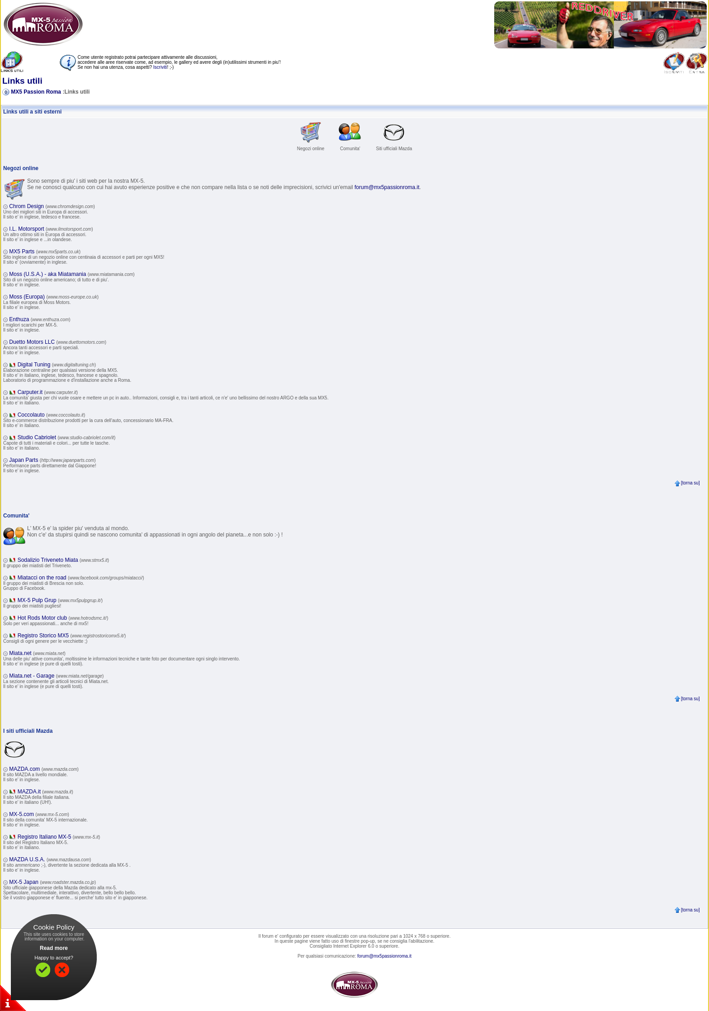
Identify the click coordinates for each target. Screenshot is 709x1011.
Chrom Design (52, 206)
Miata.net (37, 653)
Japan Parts (52, 460)
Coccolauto (51, 415)
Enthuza (39, 319)
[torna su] (687, 482)
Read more (54, 948)
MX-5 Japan (52, 882)
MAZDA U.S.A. (50, 859)
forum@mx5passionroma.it (387, 187)
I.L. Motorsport (51, 229)
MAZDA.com (44, 769)
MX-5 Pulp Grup (60, 600)
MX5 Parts (44, 251)
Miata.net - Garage (56, 676)
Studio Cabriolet (67, 437)
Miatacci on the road (81, 577)
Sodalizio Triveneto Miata (63, 560)
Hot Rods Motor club (63, 618)
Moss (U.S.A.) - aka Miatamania (71, 274)
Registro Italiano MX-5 (59, 837)
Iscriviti (160, 67)
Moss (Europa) (54, 297)
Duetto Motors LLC (57, 342)
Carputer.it (48, 392)
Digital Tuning (57, 364)
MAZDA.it (45, 791)
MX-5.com (39, 814)
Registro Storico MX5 (72, 635)
